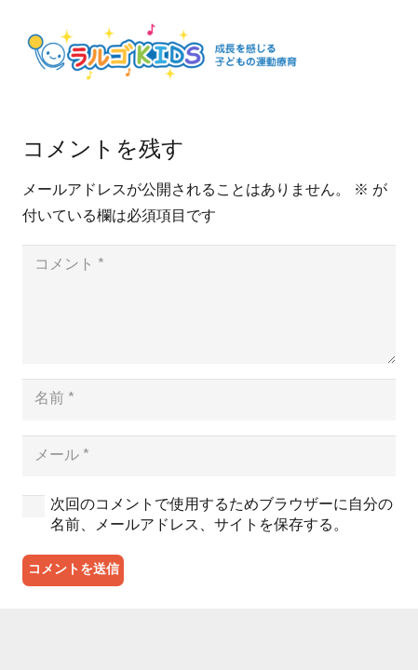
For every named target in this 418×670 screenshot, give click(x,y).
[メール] (209, 456)
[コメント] (209, 304)
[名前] (209, 400)
